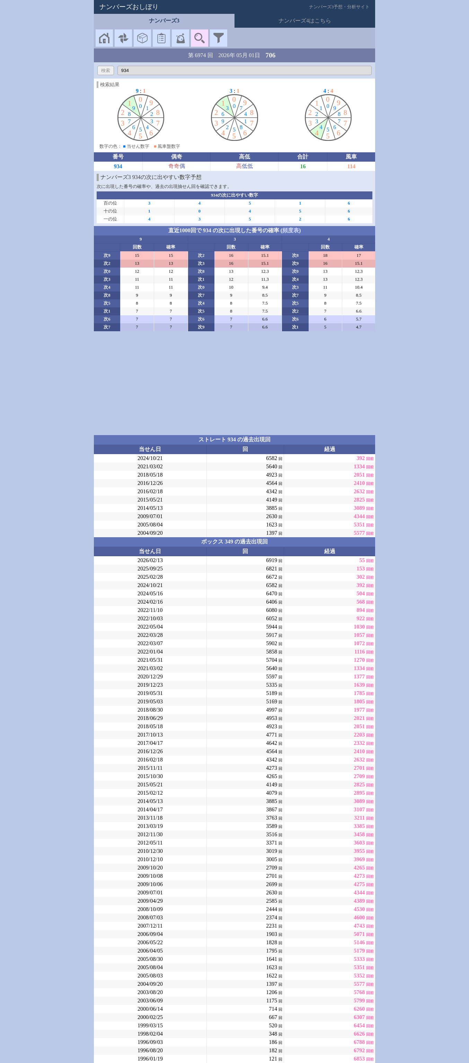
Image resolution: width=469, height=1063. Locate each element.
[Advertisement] (234, 383)
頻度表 (290, 230)
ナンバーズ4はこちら (304, 21)
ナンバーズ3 (164, 21)
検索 (105, 70)
